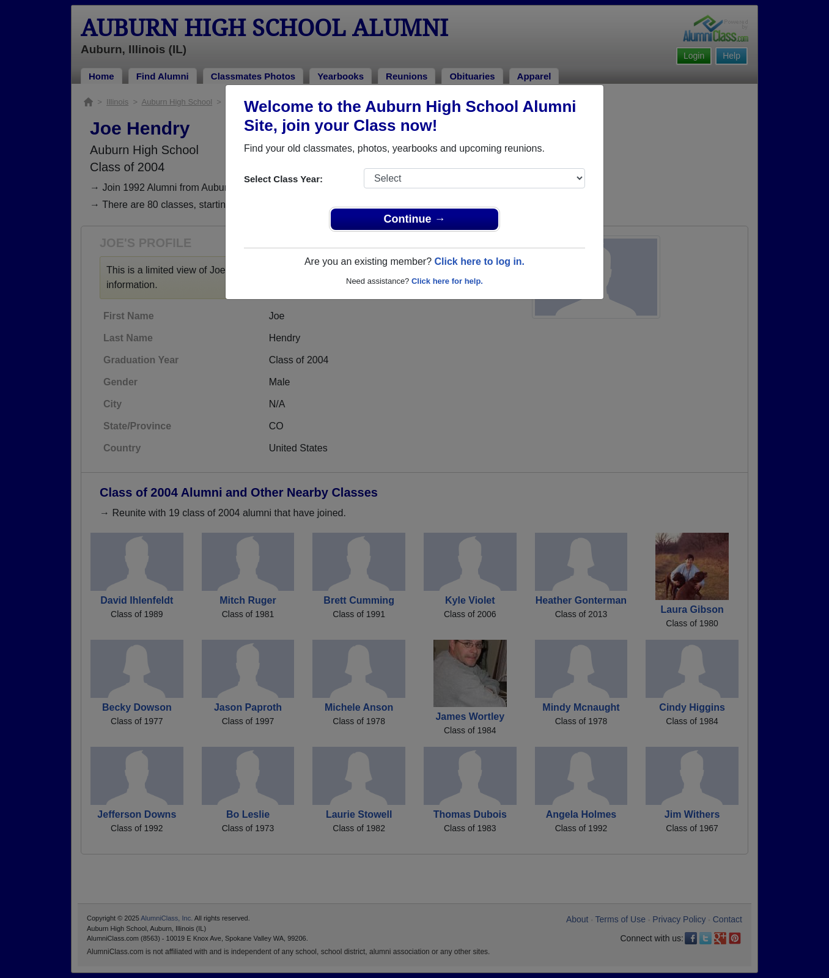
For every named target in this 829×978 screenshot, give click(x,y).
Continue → (415, 219)
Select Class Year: (283, 179)
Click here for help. (447, 281)
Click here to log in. (479, 261)
